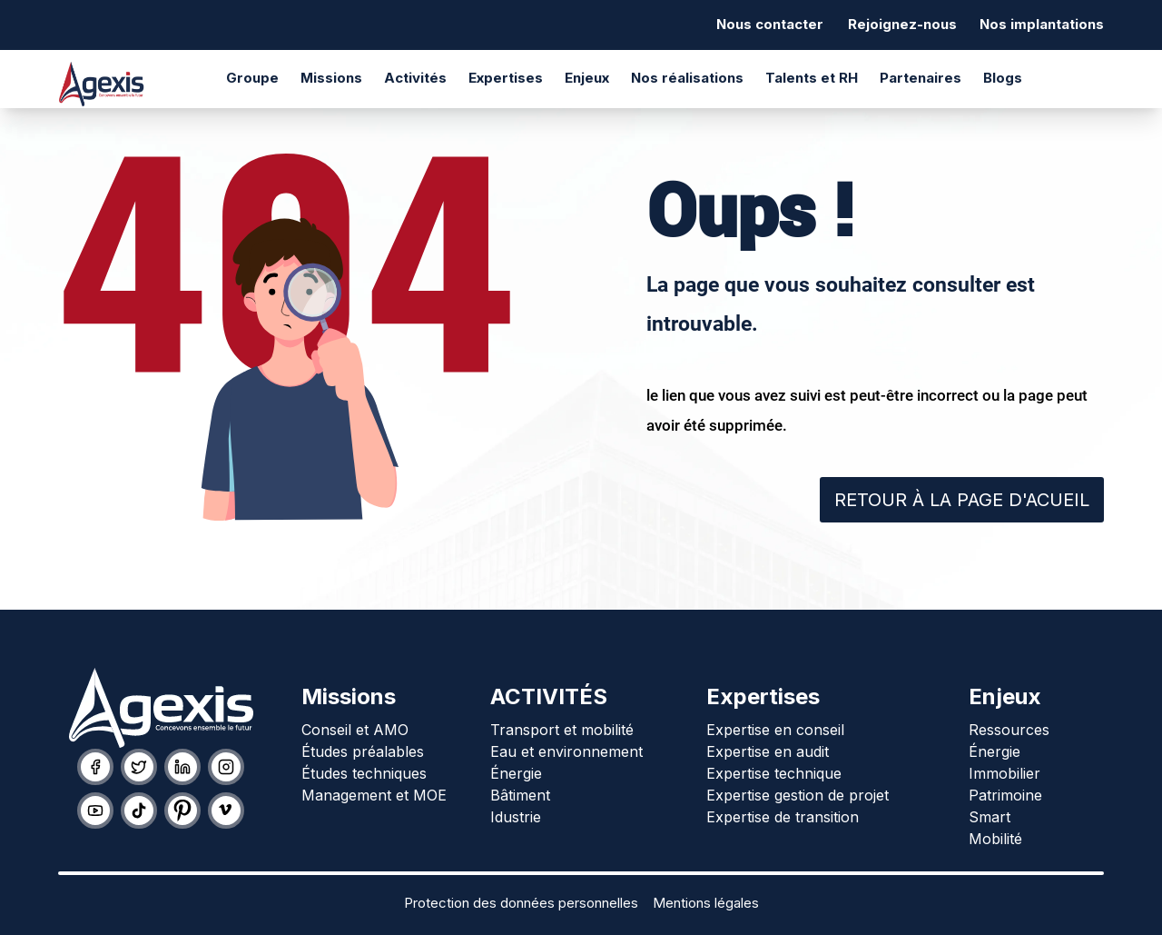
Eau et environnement (566, 751)
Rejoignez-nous (902, 24)
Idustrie (515, 817)
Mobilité (995, 839)
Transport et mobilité (562, 730)
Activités (415, 77)
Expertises (505, 77)
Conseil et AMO (355, 730)
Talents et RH (811, 77)
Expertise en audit (767, 751)
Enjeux (587, 77)
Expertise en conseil (775, 730)
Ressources (1009, 730)
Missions (331, 77)
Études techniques (364, 773)
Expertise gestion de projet (797, 795)
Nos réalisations (687, 77)
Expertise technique (774, 773)
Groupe (252, 77)
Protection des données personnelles (521, 902)
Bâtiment (520, 795)
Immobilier (1004, 773)
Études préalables (362, 751)
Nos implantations (1042, 24)
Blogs (1002, 77)
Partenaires (920, 77)
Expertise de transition (782, 817)
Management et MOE (374, 795)
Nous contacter (769, 24)
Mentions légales (706, 902)
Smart (989, 817)
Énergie (516, 773)
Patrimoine (1005, 795)
